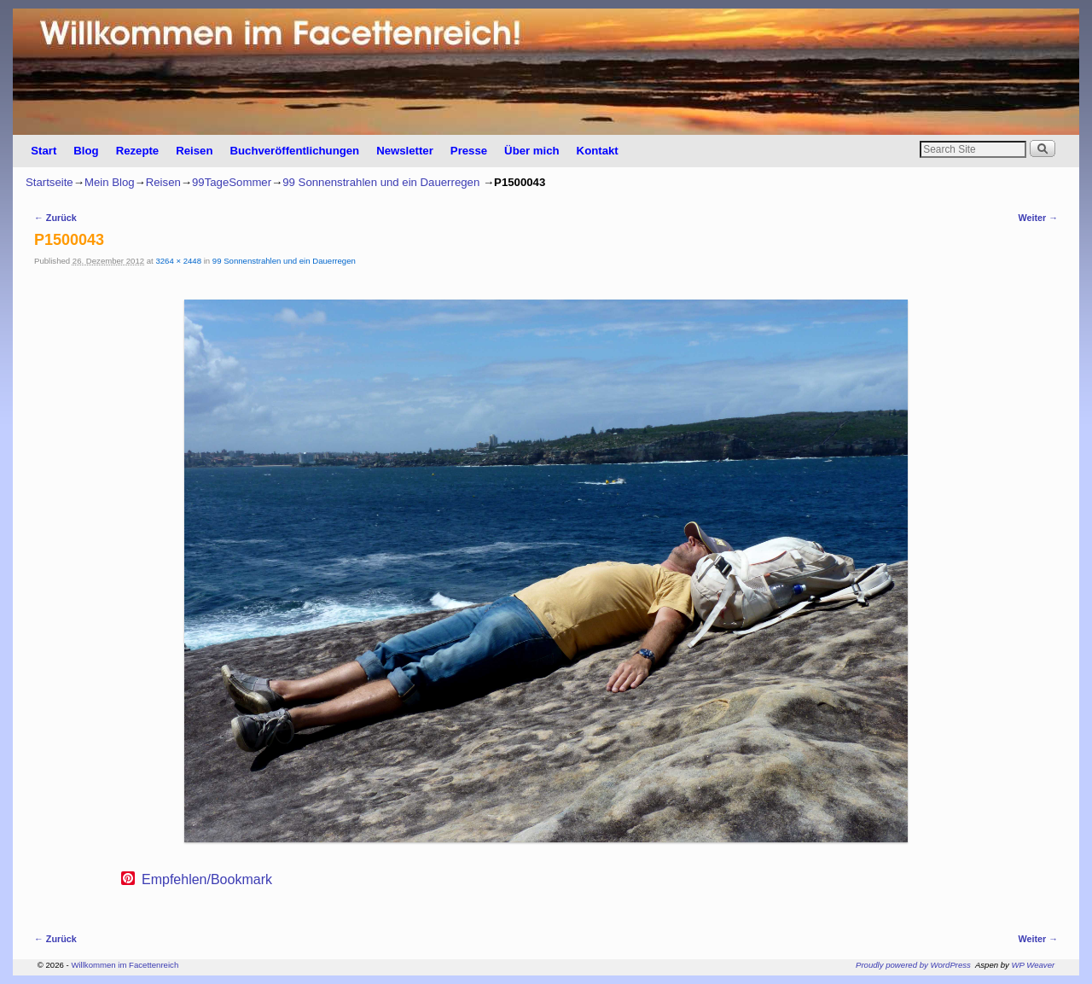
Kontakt (598, 150)
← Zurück (55, 218)
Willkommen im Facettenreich (124, 964)
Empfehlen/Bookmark (207, 880)
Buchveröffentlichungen (294, 150)
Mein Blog (109, 182)
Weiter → (1038, 218)
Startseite (49, 182)
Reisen (194, 150)
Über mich (532, 150)
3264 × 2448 (178, 260)
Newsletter (404, 150)
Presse (468, 150)
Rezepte (138, 150)
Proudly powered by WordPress (913, 964)
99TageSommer (231, 182)
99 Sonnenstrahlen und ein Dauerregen (380, 182)
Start (43, 150)
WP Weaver (1033, 964)
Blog (85, 150)
